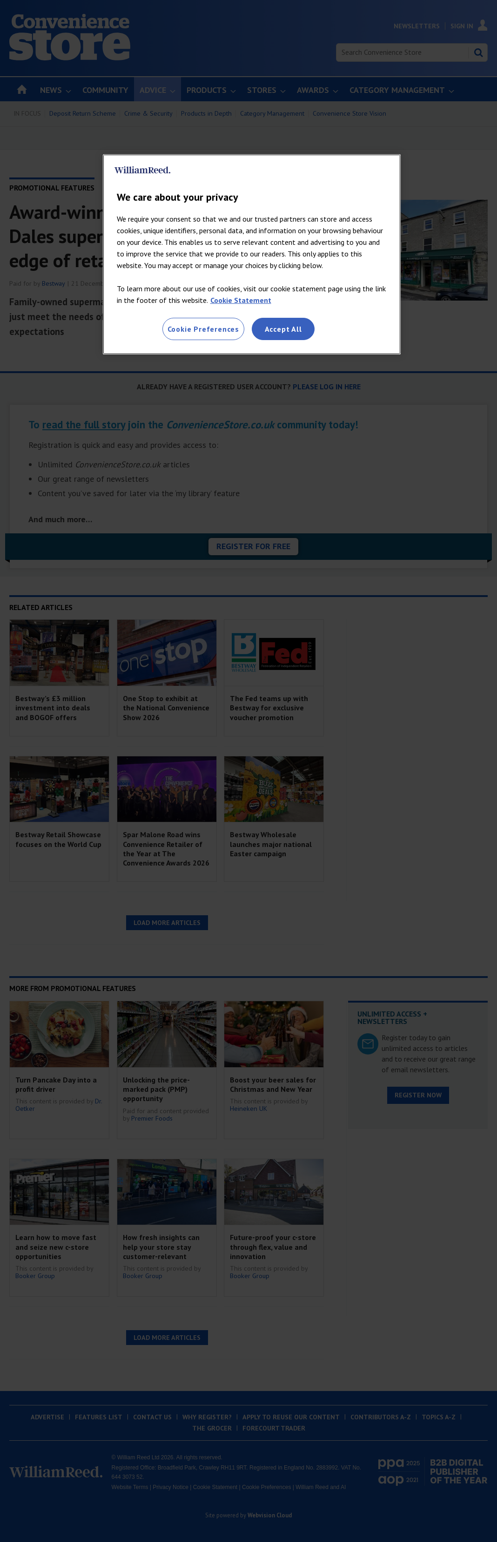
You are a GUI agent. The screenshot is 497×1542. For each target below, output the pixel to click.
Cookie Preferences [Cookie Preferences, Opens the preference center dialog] (203, 329)
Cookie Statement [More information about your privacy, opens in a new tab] (240, 300)
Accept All (283, 329)
